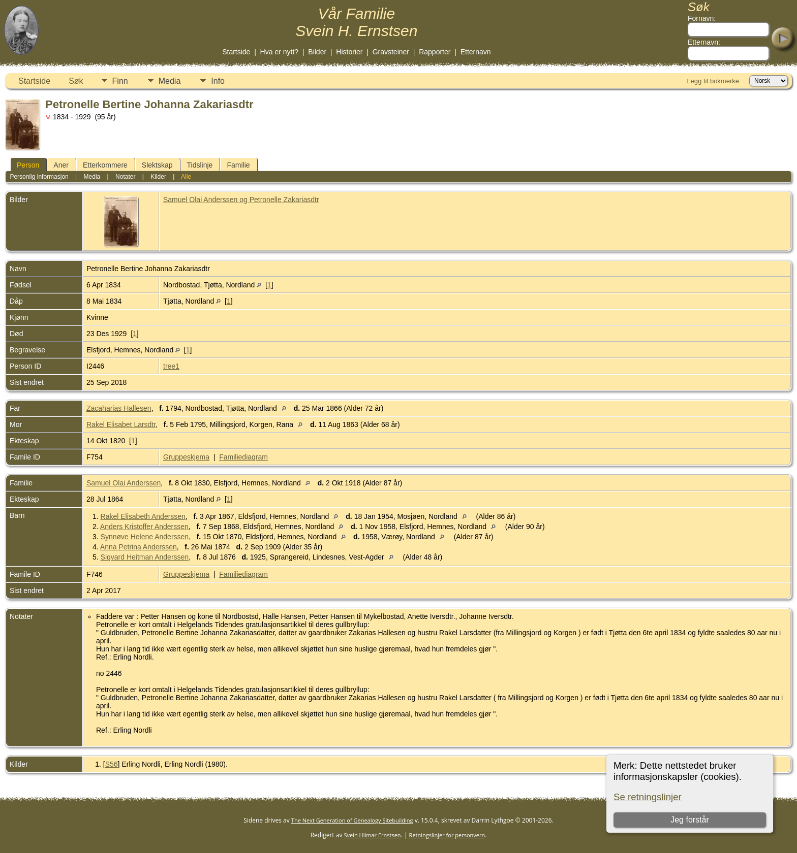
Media (170, 81)
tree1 (171, 366)
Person (28, 165)
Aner (61, 165)
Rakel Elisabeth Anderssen (143, 516)
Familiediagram (243, 457)
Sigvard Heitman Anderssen (145, 557)
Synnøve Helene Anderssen (145, 537)
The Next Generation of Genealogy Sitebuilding (352, 820)
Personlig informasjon (39, 176)
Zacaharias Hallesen (118, 408)
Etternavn (476, 52)
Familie (238, 165)
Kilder (158, 176)
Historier (349, 52)
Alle (186, 176)
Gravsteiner (391, 52)
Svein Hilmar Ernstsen (372, 835)
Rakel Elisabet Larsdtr (121, 424)
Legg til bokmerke (713, 81)
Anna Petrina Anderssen (138, 547)
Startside (236, 52)
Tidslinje (200, 165)
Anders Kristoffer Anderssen (144, 526)
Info (218, 81)
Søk (76, 81)
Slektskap (157, 165)
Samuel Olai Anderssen (123, 483)
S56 (111, 764)
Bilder (317, 52)
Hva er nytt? (279, 52)
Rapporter (434, 52)
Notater (125, 176)
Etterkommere (105, 165)
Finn (120, 81)
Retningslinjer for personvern (447, 835)
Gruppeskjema (186, 457)
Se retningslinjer (648, 797)
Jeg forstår (689, 819)
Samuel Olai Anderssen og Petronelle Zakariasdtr (241, 199)
